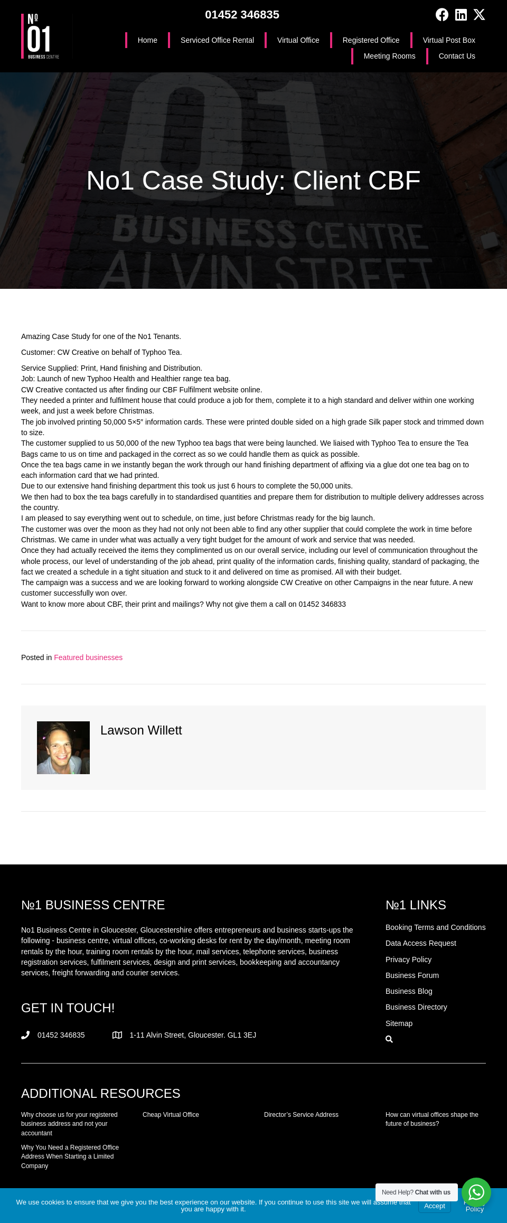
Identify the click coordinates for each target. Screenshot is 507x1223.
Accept (434, 1206)
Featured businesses (88, 657)
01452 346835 (242, 14)
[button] (442, 14)
